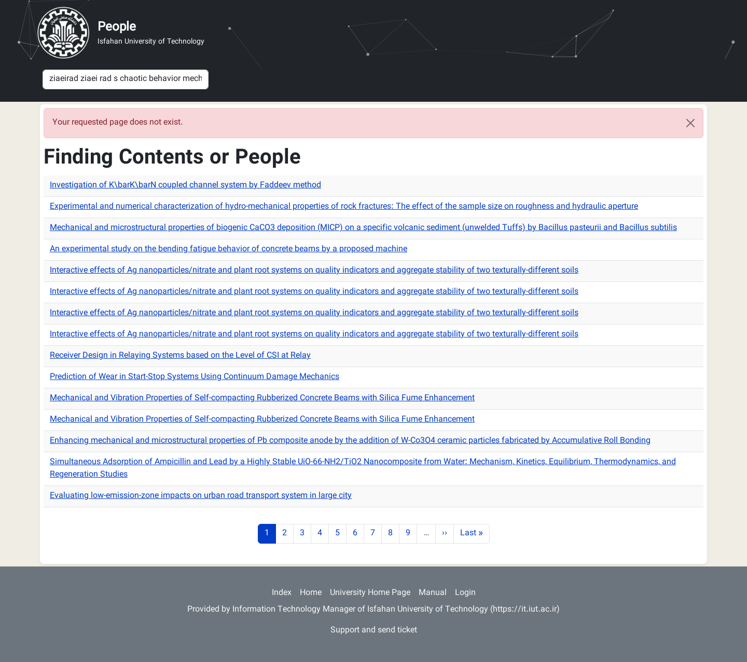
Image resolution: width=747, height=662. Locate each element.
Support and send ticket (373, 630)
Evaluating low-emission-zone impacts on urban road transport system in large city (201, 496)
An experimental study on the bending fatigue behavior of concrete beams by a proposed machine (228, 249)
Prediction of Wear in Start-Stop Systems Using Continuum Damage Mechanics (194, 377)
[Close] (690, 123)
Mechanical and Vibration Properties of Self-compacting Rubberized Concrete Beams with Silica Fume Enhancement (262, 398)
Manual (433, 593)
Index (282, 593)
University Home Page (370, 593)
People (117, 27)
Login (465, 593)
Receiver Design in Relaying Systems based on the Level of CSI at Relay (180, 355)
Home (311, 593)
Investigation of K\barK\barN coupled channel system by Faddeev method (185, 185)
